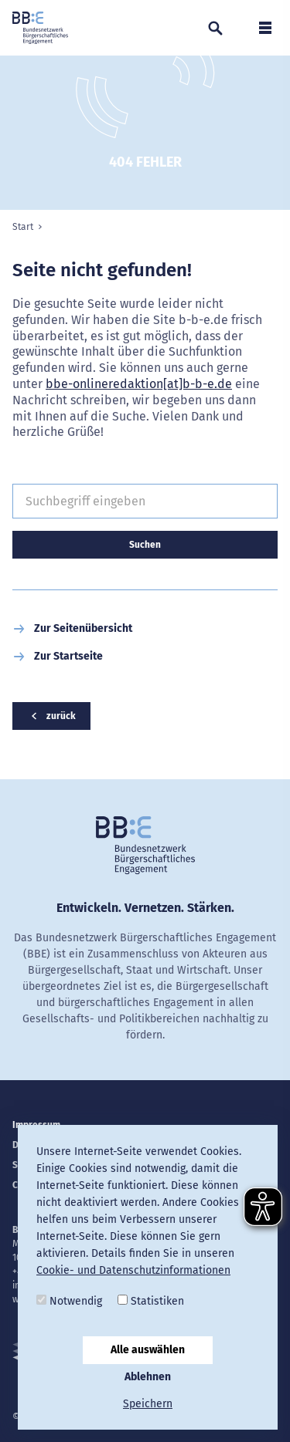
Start (22, 226)
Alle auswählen (148, 1349)
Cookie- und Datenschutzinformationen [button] (133, 1270)
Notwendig (69, 1301)
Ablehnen (148, 1376)
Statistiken (151, 1301)
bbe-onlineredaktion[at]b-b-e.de (139, 384)
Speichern (147, 1403)
